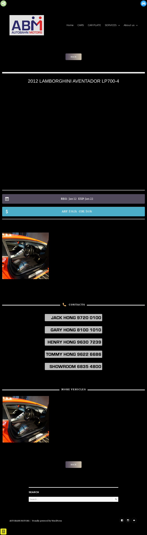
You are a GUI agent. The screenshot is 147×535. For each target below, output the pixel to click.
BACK (73, 56)
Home (70, 25)
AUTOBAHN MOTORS (19, 521)
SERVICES (111, 25)
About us (129, 25)
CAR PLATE (94, 25)
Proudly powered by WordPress (47, 521)
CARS (81, 25)
